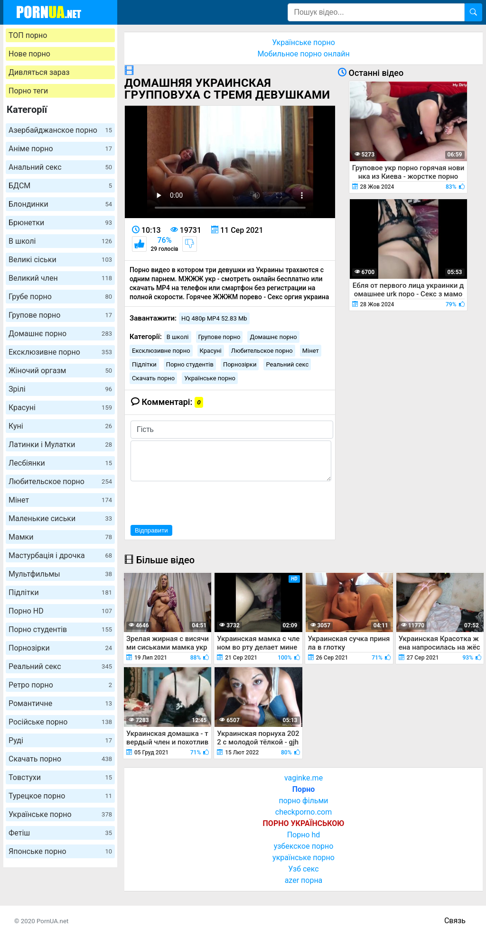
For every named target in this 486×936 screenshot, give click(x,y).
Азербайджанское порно (60, 130)
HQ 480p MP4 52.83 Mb (214, 318)
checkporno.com (303, 812)
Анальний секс (60, 167)
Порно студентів (60, 629)
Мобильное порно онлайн (303, 53)
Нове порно (29, 53)
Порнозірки (60, 647)
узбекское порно (304, 846)
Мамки (60, 536)
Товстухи (60, 777)
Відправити (151, 530)
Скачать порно (60, 758)
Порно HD (60, 610)
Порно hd (303, 834)
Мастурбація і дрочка (60, 555)
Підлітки (60, 592)
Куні (60, 426)
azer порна (304, 880)
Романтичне (60, 703)
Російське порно (60, 721)
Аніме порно (60, 148)
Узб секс (303, 868)
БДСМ (60, 185)
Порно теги (28, 90)
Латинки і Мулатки (60, 444)
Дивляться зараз (39, 72)
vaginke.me (303, 777)
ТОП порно (28, 35)
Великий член (60, 278)
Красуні (60, 407)
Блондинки (60, 204)
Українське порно (60, 814)
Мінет (60, 500)
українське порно (303, 857)
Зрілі (60, 389)
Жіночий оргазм (60, 370)
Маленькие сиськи (60, 518)
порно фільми (303, 800)
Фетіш (60, 832)
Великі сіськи (60, 259)
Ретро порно (60, 684)
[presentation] (203, 501)
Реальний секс (60, 666)
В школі (60, 241)
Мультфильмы (60, 573)
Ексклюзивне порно (60, 352)
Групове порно (60, 315)
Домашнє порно (60, 333)
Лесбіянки (60, 463)
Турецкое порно (60, 795)
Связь (455, 920)
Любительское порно (60, 481)
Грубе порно (60, 296)
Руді (60, 740)
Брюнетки (60, 222)
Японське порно (60, 851)
